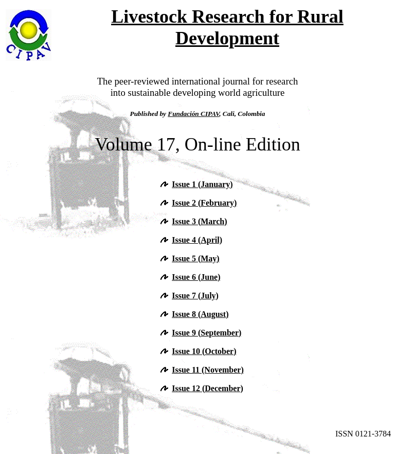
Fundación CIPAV (193, 113)
